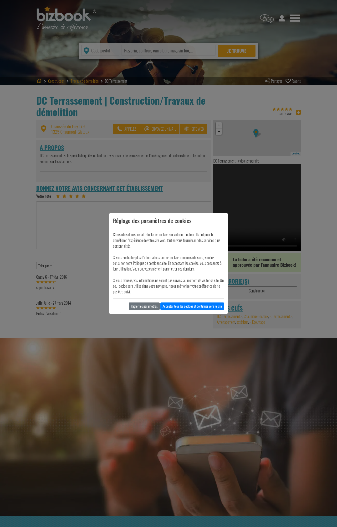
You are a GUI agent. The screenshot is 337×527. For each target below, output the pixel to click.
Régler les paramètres (144, 306)
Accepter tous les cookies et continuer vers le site (192, 306)
